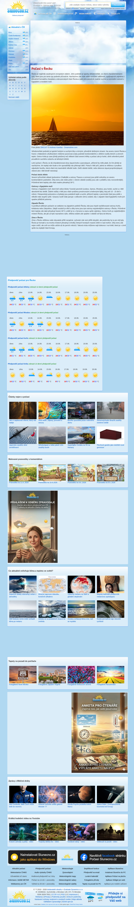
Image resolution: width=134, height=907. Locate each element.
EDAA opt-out (67, 902)
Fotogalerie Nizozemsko (106, 684)
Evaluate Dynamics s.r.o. (73, 889)
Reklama (38, 897)
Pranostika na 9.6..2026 (77, 482)
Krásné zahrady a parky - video (21, 842)
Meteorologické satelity (68, 884)
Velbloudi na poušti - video (107, 842)
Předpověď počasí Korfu (18, 338)
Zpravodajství (65, 14)
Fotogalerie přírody (91, 880)
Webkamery (85, 14)
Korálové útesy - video (76, 842)
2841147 (43, 147)
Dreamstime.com (70, 147)
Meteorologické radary (67, 880)
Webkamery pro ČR (18, 884)
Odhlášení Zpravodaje (52, 902)
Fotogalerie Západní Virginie (49, 684)
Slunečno (75, 8)
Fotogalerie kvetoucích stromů (79, 684)
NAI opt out (56, 904)
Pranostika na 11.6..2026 (19, 482)
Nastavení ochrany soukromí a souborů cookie (53, 899)
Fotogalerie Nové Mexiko (18, 684)
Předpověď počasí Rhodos (19, 313)
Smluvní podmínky (74, 897)
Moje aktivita (77, 899)
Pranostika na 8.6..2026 (106, 482)
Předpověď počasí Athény (18, 287)
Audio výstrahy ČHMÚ (43, 872)
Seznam (81, 8)
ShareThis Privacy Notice (76, 904)
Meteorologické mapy (67, 876)
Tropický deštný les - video (48, 842)
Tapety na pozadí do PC (91, 884)
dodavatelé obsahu (54, 889)
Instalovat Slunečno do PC (115, 872)
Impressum (73, 894)
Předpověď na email (91, 872)
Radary (101, 14)
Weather (43, 904)
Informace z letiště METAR (18, 880)
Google (87, 8)
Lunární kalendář (91, 876)
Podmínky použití (58, 897)
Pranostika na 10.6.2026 (47, 482)
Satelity (115, 14)
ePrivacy (47, 897)
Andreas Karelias (56, 147)
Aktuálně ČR (45, 14)
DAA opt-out (49, 904)
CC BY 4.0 (56, 894)
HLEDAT (118, 5)
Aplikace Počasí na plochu (115, 876)
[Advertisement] (78, 42)
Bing (92, 8)
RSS (63, 894)
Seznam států (14, 97)
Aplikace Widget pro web (115, 880)
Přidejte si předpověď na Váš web (116, 897)
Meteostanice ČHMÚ (19, 872)
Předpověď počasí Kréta (18, 364)
